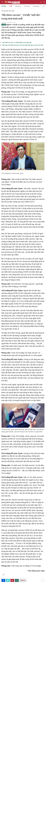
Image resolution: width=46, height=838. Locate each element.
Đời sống (27, 6)
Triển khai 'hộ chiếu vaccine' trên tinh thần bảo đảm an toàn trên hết (22, 45)
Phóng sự (18, 6)
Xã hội (3, 6)
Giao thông (36, 6)
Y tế (10, 6)
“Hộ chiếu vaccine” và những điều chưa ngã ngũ (16, 42)
